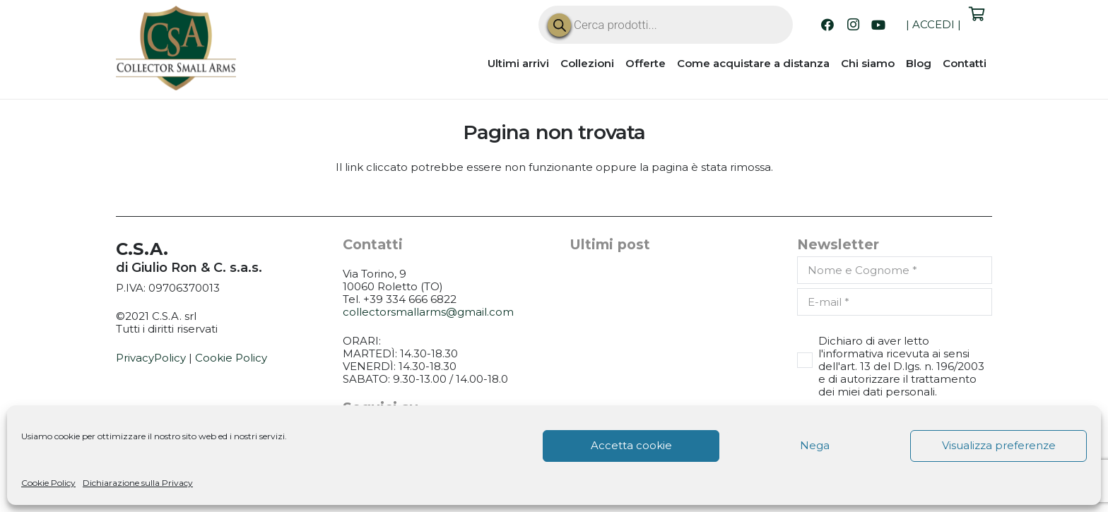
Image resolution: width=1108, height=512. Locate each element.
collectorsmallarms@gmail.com (428, 311)
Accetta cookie (631, 445)
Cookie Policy (48, 482)
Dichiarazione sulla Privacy (138, 482)
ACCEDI (933, 24)
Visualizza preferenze (999, 445)
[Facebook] (827, 24)
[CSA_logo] (176, 48)
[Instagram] (853, 24)
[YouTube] (878, 24)
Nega (815, 445)
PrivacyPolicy (151, 357)
